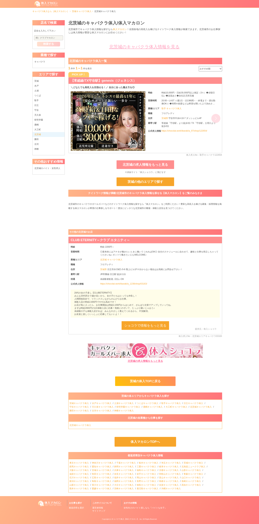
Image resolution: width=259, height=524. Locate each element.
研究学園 (38, 120)
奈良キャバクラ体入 (124, 474)
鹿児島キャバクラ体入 (148, 488)
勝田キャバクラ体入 (79, 410)
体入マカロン (120, 29)
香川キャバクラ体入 (102, 485)
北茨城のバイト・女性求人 (47, 168)
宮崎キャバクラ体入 (124, 488)
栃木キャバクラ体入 (149, 463)
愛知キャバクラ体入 (102, 466)
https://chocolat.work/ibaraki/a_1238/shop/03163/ (123, 284)
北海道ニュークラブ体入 (193, 466)
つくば (37, 95)
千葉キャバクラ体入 (126, 463)
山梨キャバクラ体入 (79, 485)
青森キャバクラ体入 (194, 474)
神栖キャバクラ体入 (124, 410)
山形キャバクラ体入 (191, 470)
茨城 (36, 81)
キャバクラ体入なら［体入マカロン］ (50, 11)
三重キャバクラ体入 (147, 466)
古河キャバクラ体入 (102, 410)
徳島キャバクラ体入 (147, 485)
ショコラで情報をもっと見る (145, 325)
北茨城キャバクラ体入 (201, 407)
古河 (36, 144)
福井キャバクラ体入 (124, 477)
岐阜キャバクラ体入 (169, 466)
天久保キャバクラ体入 (103, 407)
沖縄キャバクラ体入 (171, 488)
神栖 (36, 149)
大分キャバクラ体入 (124, 485)
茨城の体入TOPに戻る (145, 381)
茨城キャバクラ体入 (81, 11)
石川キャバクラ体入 (79, 477)
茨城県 (165, 118)
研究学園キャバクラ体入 (128, 407)
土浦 (36, 90)
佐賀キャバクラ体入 (169, 485)
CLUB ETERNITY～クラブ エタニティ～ (100, 240)
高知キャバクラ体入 (191, 485)
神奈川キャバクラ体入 (103, 463)
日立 (36, 105)
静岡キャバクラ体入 (124, 466)
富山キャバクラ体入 (169, 477)
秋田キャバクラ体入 (102, 474)
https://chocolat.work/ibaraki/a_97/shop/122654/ (184, 131)
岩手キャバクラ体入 (147, 474)
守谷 (36, 110)
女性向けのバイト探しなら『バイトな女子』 (145, 508)
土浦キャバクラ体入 (124, 403)
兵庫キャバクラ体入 (124, 470)
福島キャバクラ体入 (147, 470)
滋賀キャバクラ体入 (79, 474)
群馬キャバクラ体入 (79, 466)
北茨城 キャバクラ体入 (111, 259)
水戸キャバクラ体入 (102, 403)
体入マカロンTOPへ (145, 442)
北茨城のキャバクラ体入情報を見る (144, 46)
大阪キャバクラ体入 (79, 470)
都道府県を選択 (76, 508)
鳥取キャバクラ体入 (102, 481)
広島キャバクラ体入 (102, 477)
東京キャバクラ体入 (79, 463)
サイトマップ (98, 511)
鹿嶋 (36, 124)
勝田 (36, 139)
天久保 (37, 115)
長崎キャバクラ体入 (191, 481)
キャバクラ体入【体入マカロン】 (125, 519)
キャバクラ (39, 61)
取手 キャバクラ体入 (171, 108)
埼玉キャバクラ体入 (171, 463)
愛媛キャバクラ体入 (102, 488)
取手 (36, 100)
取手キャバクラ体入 (171, 403)
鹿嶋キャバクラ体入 (153, 407)
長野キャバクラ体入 (147, 481)
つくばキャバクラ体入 (148, 403)
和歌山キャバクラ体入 (170, 474)
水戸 (36, 86)
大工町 (37, 129)
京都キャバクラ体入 (169, 470)
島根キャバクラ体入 (169, 481)
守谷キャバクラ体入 (79, 407)
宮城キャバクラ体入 (102, 470)
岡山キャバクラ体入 (147, 477)
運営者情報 (97, 508)
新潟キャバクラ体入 (79, 481)
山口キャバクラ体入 (191, 477)
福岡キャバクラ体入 (124, 481)
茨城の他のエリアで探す (145, 182)
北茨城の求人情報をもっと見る (145, 164)
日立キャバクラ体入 (194, 403)
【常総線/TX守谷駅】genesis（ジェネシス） (103, 80)
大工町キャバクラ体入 (177, 407)
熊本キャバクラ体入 (79, 488)
